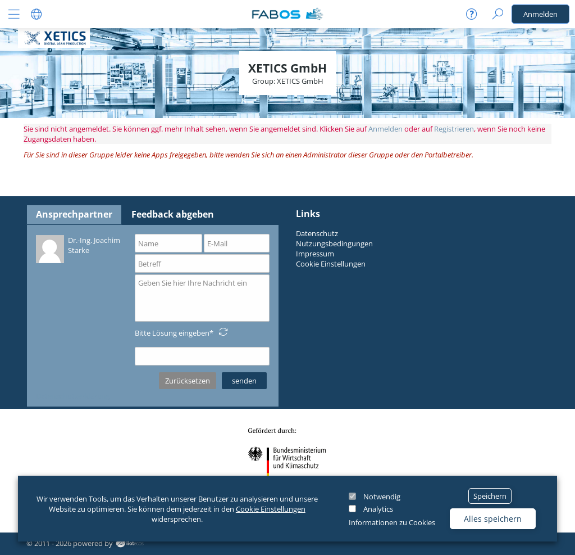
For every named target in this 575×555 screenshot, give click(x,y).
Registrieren (454, 129)
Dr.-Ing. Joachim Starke (78, 248)
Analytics (378, 509)
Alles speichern (493, 518)
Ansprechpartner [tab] (74, 214)
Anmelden (540, 14)
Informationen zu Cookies (392, 522)
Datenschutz (317, 233)
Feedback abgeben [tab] (172, 214)
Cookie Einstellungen (270, 509)
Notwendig (381, 496)
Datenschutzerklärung (73, 396)
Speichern (489, 496)
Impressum (315, 254)
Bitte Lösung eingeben (172, 333)
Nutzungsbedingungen (334, 243)
